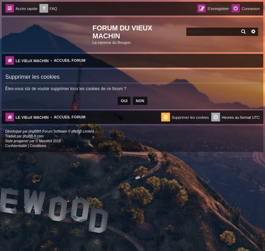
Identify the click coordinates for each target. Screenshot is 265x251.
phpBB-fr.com (33, 136)
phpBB (34, 131)
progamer (21, 141)
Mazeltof (45, 141)
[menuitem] (48, 9)
